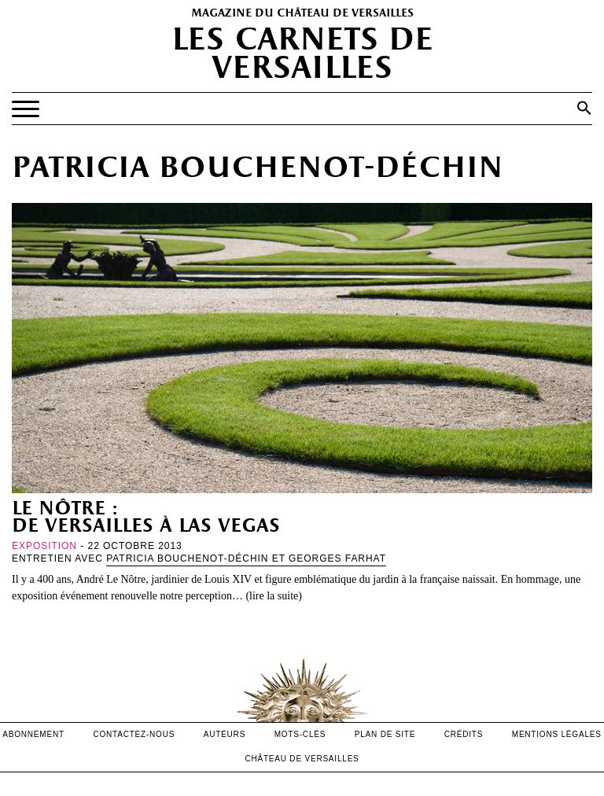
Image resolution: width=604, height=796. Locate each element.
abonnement (33, 734)
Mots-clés (300, 734)
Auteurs (224, 734)
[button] (584, 108)
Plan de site (385, 734)
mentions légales (557, 734)
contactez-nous (134, 734)
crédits (464, 734)
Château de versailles (302, 758)
